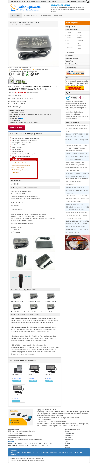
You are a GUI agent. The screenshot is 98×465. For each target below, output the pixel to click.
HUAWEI (61, 452)
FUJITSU (80, 38)
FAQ (49, 1)
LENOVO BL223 (35, 445)
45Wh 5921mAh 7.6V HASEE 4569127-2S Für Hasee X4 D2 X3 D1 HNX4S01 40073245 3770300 (77, 207)
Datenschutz (69, 439)
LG (68, 43)
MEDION (13, 454)
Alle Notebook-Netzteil (26, 22)
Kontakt (67, 443)
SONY (79, 45)
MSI (78, 43)
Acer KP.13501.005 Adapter (33, 375)
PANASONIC (69, 53)
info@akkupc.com (24, 156)
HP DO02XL (46, 445)
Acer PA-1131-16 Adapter (50, 375)
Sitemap (54, 1)
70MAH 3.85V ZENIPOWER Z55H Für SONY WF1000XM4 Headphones (76, 181)
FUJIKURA (17, 378)
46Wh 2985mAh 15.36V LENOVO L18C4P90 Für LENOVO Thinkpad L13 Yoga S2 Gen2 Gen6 (76, 215)
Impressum (68, 437)
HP (68, 40)
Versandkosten (31, 1)
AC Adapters (46, 15)
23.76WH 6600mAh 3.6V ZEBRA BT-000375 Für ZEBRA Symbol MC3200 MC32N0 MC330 (76, 148)
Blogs (66, 445)
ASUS (37, 22)
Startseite (16, 15)
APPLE (79, 33)
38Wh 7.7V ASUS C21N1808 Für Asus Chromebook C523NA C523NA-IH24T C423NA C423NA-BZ (77, 156)
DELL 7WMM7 (13, 445)
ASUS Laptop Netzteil (32, 138)
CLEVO (79, 35)
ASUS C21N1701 (23, 443)
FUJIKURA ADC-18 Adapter (17, 375)
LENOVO (80, 40)
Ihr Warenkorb (83, 1)
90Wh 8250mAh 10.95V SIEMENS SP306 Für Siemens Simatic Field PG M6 (76, 128)
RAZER (79, 452)
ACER (32, 378)
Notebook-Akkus (30, 15)
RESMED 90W (23, 445)
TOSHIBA (80, 48)
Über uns (58, 15)
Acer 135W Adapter (15, 395)
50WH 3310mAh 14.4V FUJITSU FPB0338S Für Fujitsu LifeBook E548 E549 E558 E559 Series (77, 198)
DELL (69, 38)
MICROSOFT (45, 452)
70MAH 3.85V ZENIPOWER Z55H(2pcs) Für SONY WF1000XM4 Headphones (76, 190)
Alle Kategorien (72, 23)
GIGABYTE (72, 452)
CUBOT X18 (12, 443)
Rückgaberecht (42, 1)
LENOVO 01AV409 (36, 443)
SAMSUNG (69, 48)
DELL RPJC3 (48, 443)
